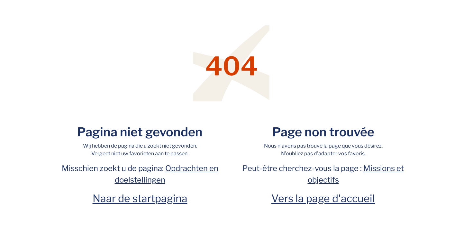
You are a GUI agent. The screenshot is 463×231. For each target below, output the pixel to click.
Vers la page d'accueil (323, 198)
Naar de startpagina (140, 198)
